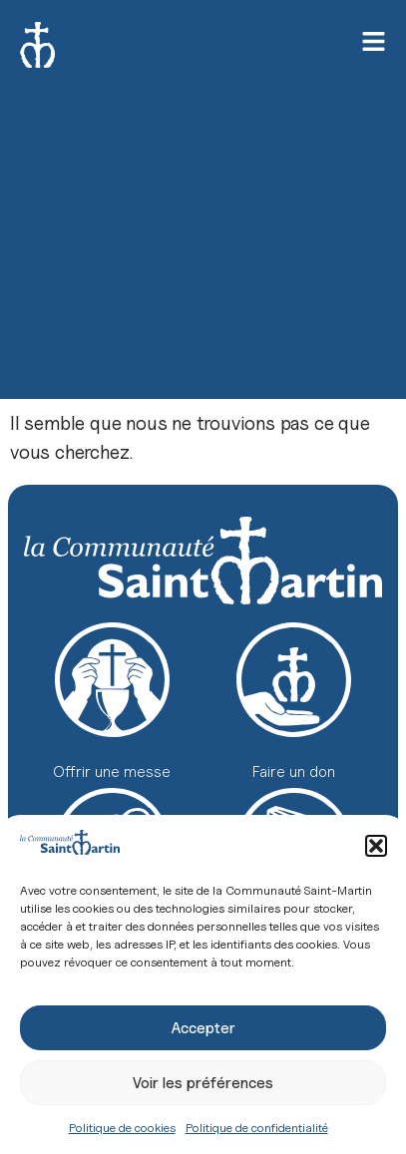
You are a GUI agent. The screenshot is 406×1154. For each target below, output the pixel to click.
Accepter (203, 1028)
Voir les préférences (203, 1083)
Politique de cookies (122, 1127)
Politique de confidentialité (257, 1127)
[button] (376, 846)
